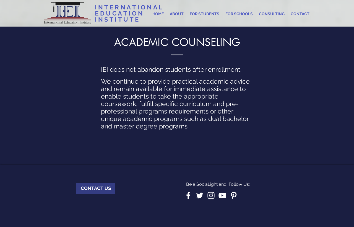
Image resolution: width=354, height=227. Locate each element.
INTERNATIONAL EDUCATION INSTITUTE (129, 13)
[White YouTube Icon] (222, 195)
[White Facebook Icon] (188, 195)
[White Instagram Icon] (211, 195)
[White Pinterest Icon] (233, 195)
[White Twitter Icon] (199, 195)
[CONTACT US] (95, 188)
